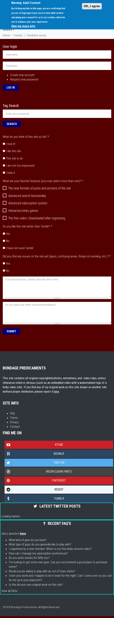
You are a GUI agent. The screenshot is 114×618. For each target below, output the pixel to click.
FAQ (12, 413)
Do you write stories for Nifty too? (29, 558)
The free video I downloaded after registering (34, 218)
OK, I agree (92, 6)
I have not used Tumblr (19, 248)
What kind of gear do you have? (27, 540)
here (56, 391)
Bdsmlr (34, 454)
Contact (18, 35)
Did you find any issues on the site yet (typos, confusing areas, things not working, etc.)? (57, 256)
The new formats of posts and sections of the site (37, 188)
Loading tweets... (11, 516)
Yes (8, 234)
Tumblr (34, 498)
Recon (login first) (38, 471)
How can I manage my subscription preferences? (38, 553)
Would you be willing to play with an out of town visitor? (42, 571)
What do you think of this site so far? (26, 137)
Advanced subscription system (25, 203)
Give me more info (23, 26)
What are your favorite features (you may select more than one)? (43, 181)
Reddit (34, 489)
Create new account (22, 75)
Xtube (34, 445)
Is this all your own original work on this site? (36, 584)
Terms (14, 418)
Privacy (14, 422)
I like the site (13, 151)
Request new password (24, 79)
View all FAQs (9, 591)
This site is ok (14, 158)
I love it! (10, 144)
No (7, 241)
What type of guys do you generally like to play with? (40, 544)
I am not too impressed (20, 165)
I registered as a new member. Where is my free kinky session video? (50, 549)
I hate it (10, 173)
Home (6, 35)
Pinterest (35, 480)
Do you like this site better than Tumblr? (27, 226)
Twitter (34, 463)
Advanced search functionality (24, 195)
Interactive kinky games (20, 210)
